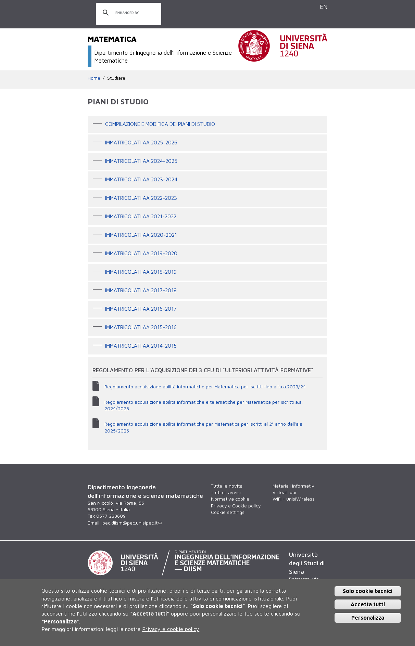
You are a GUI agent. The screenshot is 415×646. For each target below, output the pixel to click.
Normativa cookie (230, 499)
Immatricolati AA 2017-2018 (141, 290)
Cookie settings (227, 512)
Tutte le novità (226, 486)
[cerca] (127, 13)
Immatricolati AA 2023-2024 (141, 179)
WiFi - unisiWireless (294, 499)
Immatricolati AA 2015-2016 (141, 327)
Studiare (116, 78)
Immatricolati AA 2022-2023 (141, 198)
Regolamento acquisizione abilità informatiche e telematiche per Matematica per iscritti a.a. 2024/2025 (203, 405)
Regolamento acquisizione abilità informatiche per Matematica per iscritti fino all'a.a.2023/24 (205, 386)
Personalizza (367, 618)
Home (94, 78)
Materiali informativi (294, 486)
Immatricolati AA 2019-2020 (141, 253)
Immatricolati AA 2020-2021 (141, 235)
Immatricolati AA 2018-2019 (141, 272)
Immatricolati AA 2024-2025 (141, 161)
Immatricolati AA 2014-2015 (141, 346)
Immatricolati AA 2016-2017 (141, 309)
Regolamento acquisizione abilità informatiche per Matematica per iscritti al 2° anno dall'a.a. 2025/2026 (203, 427)
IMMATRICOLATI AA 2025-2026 (141, 142)
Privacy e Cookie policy (236, 505)
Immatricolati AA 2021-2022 (140, 216)
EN (323, 6)
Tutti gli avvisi (226, 492)
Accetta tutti (368, 604)
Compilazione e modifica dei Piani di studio (160, 124)
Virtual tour (285, 492)
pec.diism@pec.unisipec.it (132, 523)
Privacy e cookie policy (170, 629)
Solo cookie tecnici (367, 591)
